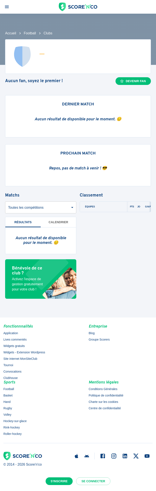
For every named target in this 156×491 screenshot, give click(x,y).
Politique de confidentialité (106, 395)
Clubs (48, 33)
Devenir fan (133, 81)
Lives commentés (15, 339)
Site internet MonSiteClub (20, 358)
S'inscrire (59, 481)
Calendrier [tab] (58, 222)
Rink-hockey (11, 427)
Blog (92, 333)
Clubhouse (10, 378)
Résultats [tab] (23, 222)
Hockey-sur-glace (15, 421)
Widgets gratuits (14, 346)
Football (30, 33)
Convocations (12, 371)
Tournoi (8, 365)
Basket (8, 395)
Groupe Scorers (99, 339)
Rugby (7, 408)
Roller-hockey (12, 434)
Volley (7, 414)
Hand (6, 402)
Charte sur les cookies (103, 402)
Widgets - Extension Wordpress (24, 352)
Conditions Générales (103, 389)
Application (10, 333)
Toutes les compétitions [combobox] (25, 207)
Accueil (10, 33)
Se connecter (93, 481)
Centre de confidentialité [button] (105, 408)
